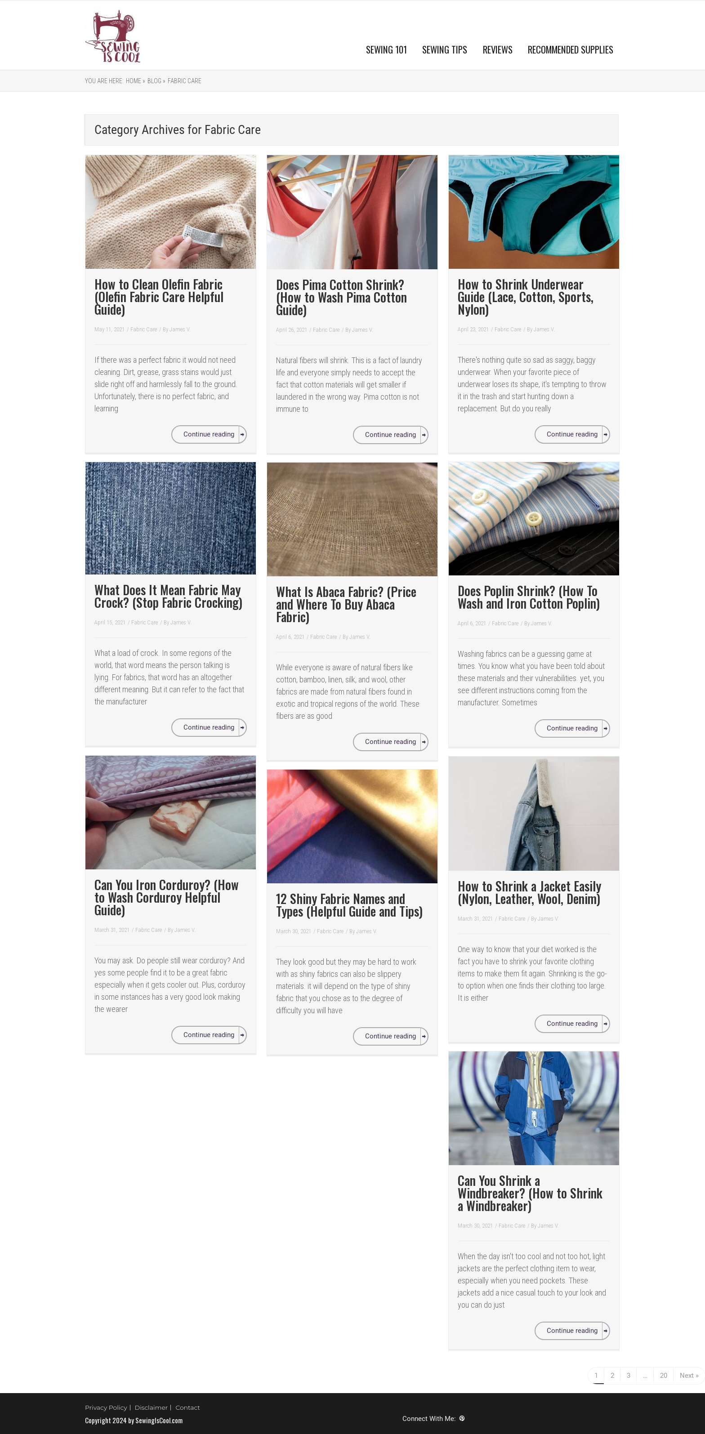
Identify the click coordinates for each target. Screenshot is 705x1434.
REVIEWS (498, 49)
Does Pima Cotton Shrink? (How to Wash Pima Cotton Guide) (341, 297)
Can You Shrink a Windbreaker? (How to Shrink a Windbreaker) (530, 1193)
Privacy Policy (106, 1407)
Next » (689, 1376)
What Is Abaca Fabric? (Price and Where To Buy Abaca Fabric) (346, 604)
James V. (180, 329)
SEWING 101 (386, 49)
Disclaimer (151, 1407)
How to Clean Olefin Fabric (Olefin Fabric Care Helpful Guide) (158, 296)
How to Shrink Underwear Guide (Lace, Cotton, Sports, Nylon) (525, 296)
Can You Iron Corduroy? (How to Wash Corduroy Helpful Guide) (166, 897)
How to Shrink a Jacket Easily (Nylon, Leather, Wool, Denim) (529, 892)
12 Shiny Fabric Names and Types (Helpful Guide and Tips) (349, 904)
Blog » (156, 81)
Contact (187, 1407)
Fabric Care (184, 81)
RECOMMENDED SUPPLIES (570, 49)
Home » (135, 81)
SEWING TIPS (444, 49)
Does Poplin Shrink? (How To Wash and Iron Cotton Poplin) (529, 596)
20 (663, 1376)
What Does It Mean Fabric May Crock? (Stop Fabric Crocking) (168, 595)
